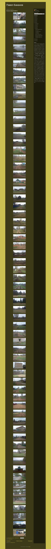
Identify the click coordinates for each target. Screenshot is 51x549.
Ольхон (42, 65)
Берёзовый (35, 46)
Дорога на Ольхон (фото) (38, 34)
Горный (35, 51)
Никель (35, 64)
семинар (35, 71)
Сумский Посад (41, 73)
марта (36, 28)
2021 (35, 21)
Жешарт (35, 54)
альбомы (43, 43)
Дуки (40, 52)
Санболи (35, 70)
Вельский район (36, 48)
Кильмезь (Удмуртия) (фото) (11, 10)
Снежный (43, 71)
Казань (40, 58)
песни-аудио (35, 67)
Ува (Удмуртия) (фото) (38, 31)
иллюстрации (37, 55)
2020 (35, 22)
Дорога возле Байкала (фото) (38, 35)
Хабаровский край (42, 78)
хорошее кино (35, 80)
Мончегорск (42, 62)
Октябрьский (35, 65)
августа (36, 24)
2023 (35, 19)
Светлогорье (38, 70)
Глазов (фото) (37, 32)
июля (36, 25)
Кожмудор (35, 59)
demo (43, 81)
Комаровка (38, 59)
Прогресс (35, 68)
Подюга (43, 67)
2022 (35, 20)
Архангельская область (37, 45)
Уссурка (39, 76)
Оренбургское (38, 66)
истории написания (36, 58)
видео (43, 48)
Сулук (38, 73)
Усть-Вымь (42, 76)
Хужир (39, 80)
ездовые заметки (38, 53)
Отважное (42, 66)
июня (36, 26)
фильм (43, 77)
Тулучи (35, 75)
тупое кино (41, 75)
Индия (42, 56)
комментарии (42, 59)
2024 (35, 18)
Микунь (36, 62)
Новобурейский (38, 64)
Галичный (42, 50)
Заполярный (42, 54)
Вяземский (40, 49)
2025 (35, 17)
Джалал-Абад (42, 51)
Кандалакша (43, 58)
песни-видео (39, 67)
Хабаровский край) (38, 79)
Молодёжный (39, 62)
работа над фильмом (40, 68)
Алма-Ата (41, 43)
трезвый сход (40, 74)
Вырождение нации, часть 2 (38, 36)
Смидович (40, 71)
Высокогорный (35, 49)
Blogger (29, 546)
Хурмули (42, 80)
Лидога (43, 61)
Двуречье (40, 51)
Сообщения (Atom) (12, 542)
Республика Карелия (41, 69)
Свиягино (42, 70)
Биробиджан (41, 46)
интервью (42, 57)
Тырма (43, 75)
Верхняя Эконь (40, 48)
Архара (42, 45)
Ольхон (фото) (37, 33)
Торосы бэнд (36, 74)
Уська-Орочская (38, 77)
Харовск (42, 79)
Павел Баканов (14, 5)
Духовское (43, 52)
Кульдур (38, 61)
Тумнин (38, 75)
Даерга (37, 51)
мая (36, 27)
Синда (37, 71)
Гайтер (39, 50)
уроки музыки (35, 76)
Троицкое (43, 74)
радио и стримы (36, 69)
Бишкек (43, 46)
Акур (34, 43)
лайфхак (40, 61)
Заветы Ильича (38, 54)
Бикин (38, 46)
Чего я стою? (36, 30)
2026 (35, 16)
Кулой (35, 61)
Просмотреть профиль (37, 11)
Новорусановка (42, 64)
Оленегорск (39, 65)
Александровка (37, 43)
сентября (37, 23)
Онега (34, 66)
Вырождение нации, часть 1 (38, 37)
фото (36, 78)
